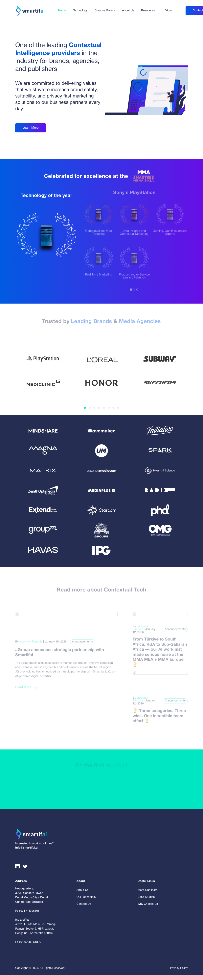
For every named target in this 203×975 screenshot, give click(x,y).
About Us (128, 10)
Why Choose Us (148, 904)
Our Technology (86, 897)
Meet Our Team (147, 890)
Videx (168, 10)
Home (62, 10)
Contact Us (84, 904)
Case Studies (146, 897)
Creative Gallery (105, 10)
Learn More (30, 127)
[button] (84, 408)
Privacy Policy (179, 968)
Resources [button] (148, 10)
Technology (80, 10)
